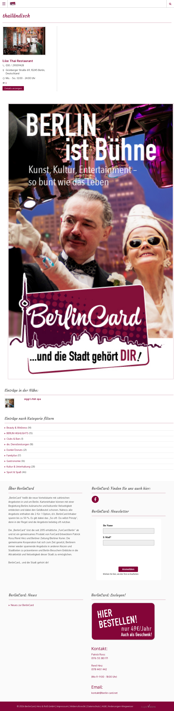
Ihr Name (108, 525)
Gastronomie (14, 461)
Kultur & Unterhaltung (18, 466)
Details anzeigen (13, 88)
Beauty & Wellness (17, 427)
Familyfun (12, 455)
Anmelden (128, 569)
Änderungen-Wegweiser (120, 706)
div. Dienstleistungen (18, 444)
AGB (104, 706)
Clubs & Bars (14, 438)
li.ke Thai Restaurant (18, 61)
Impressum (62, 706)
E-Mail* (107, 537)
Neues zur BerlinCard (22, 605)
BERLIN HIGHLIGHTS (17, 433)
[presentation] (128, 556)
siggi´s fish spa (32, 399)
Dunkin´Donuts (15, 449)
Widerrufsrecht (77, 706)
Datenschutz (93, 706)
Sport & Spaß (14, 472)
